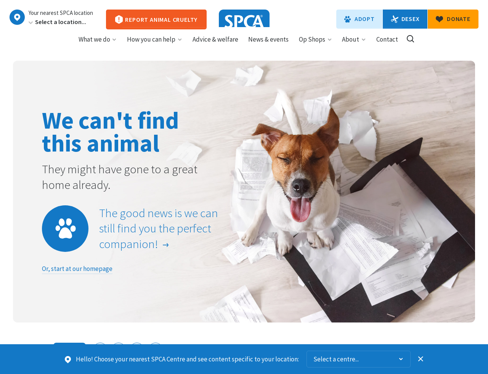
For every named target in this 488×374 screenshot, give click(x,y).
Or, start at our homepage (77, 268)
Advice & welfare (215, 46)
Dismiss (421, 359)
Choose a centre (17, 17)
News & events (268, 46)
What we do (98, 46)
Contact (387, 46)
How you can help (154, 46)
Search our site (410, 45)
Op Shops (315, 46)
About (354, 46)
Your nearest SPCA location (61, 13)
